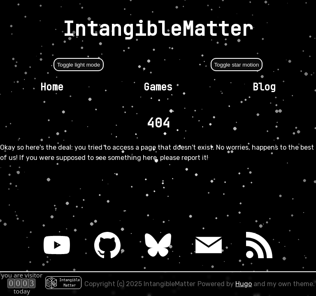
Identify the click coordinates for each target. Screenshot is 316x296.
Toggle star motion (236, 65)
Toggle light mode (78, 65)
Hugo (243, 284)
